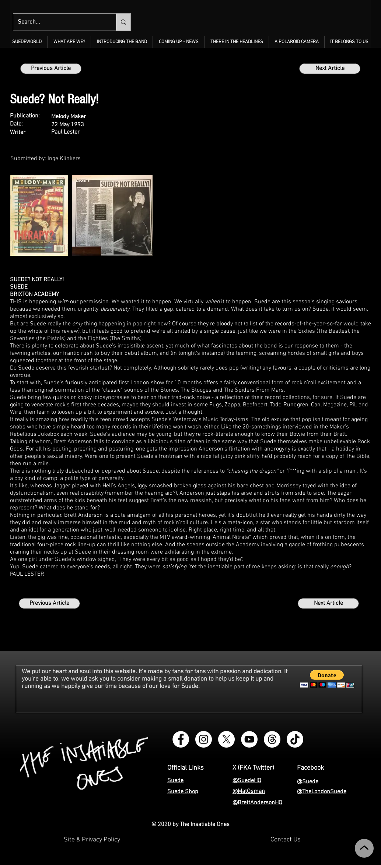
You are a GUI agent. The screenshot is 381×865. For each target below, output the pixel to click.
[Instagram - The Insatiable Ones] (203, 739)
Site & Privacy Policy (92, 840)
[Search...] (59, 22)
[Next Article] (329, 68)
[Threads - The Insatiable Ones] (272, 739)
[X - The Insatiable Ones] (226, 739)
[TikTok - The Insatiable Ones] (295, 739)
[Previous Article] (50, 68)
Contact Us (285, 840)
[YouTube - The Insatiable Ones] (249, 739)
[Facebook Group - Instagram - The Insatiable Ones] (180, 739)
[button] (69, 42)
